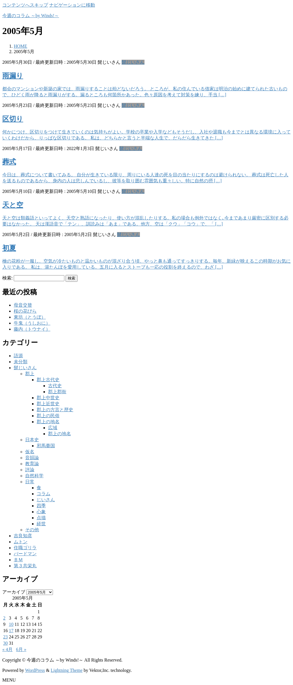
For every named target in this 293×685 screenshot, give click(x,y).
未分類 (20, 361)
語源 (18, 355)
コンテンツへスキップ (25, 5)
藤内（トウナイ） (32, 329)
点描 (41, 517)
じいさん (46, 499)
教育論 (32, 463)
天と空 (12, 205)
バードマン (25, 553)
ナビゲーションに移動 (72, 5)
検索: (7, 277)
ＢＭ (18, 559)
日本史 (32, 439)
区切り (12, 119)
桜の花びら (25, 311)
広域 (52, 427)
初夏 (9, 248)
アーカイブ (13, 592)
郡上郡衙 (57, 391)
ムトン (20, 541)
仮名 (29, 451)
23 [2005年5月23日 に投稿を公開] (5, 636)
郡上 (29, 373)
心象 (41, 511)
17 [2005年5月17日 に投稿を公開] (11, 630)
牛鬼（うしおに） (32, 323)
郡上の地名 (48, 421)
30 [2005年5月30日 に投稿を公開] (5, 643)
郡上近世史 (48, 403)
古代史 (55, 385)
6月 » (21, 649)
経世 (41, 523)
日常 (29, 481)
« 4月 (7, 649)
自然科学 (34, 475)
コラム (43, 493)
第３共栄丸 (25, 565)
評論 (29, 469)
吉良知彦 (23, 535)
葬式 (9, 161)
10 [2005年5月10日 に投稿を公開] (11, 624)
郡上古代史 (48, 379)
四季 (41, 505)
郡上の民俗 (48, 415)
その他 (32, 529)
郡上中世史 (48, 397)
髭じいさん (133, 62)
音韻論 (32, 457)
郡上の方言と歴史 (55, 409)
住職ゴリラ (25, 547)
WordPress (35, 670)
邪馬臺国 (46, 445)
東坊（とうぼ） (30, 317)
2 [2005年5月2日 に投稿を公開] (4, 618)
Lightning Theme (66, 670)
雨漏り (12, 75)
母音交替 (23, 305)
